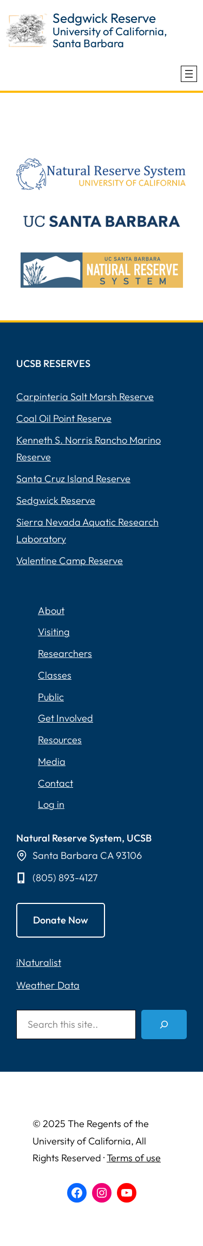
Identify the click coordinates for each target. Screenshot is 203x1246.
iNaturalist (38, 962)
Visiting (54, 631)
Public (51, 697)
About (51, 610)
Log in (51, 804)
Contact (55, 783)
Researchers (65, 653)
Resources (60, 739)
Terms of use (134, 1158)
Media (52, 761)
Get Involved (65, 718)
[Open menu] (189, 74)
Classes (54, 675)
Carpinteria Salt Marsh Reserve (85, 396)
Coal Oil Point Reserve (64, 418)
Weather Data (48, 985)
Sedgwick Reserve (104, 18)
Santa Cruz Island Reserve (73, 478)
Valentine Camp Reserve (69, 560)
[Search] (164, 1024)
